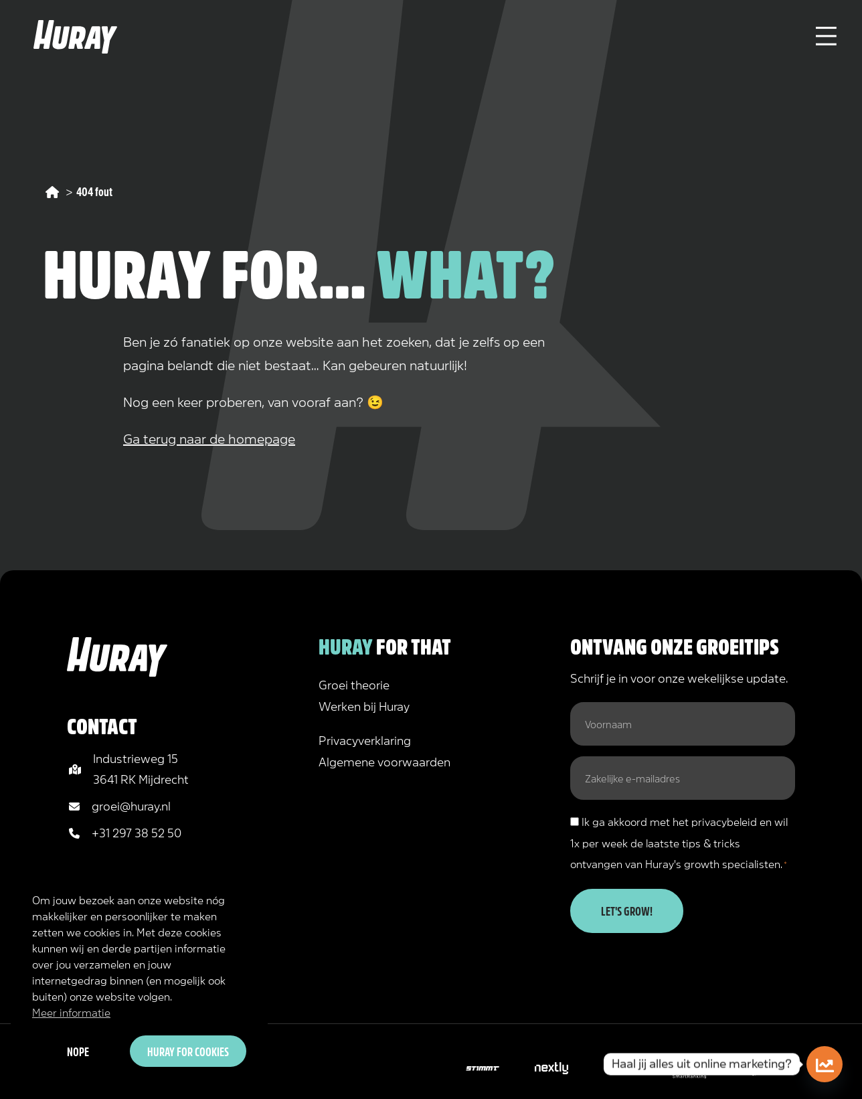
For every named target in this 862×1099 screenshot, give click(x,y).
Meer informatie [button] (71, 1011)
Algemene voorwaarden (384, 761)
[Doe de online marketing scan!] (824, 1064)
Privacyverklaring (365, 739)
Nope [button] (78, 1051)
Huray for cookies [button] (188, 1051)
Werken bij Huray (364, 705)
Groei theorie (354, 684)
